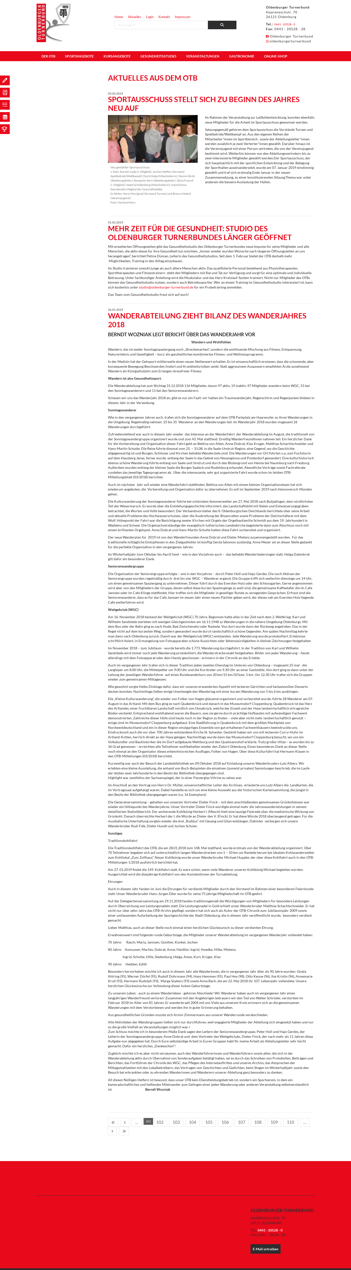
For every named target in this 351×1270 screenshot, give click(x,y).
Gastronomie (241, 56)
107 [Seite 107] (188, 1121)
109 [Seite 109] (207, 1121)
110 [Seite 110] (216, 1121)
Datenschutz (287, 1264)
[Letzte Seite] (237, 1121)
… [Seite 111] (224, 1121)
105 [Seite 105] (170, 1121)
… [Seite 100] (125, 1121)
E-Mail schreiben (265, 1238)
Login (150, 17)
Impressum (182, 17)
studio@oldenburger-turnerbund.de (166, 287)
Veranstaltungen (202, 56)
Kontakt (164, 17)
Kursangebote (117, 56)
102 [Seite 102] (142, 1121)
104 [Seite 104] (160, 1121)
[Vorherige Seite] (119, 1121)
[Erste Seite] (112, 1121)
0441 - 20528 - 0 (288, 24)
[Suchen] (222, 25)
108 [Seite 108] (197, 1121)
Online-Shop (275, 56)
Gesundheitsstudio (158, 56)
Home (119, 17)
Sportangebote (79, 56)
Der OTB (48, 56)
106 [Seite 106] (179, 1121)
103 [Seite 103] (151, 1121)
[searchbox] (161, 25)
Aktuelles (134, 17)
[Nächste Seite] (230, 1121)
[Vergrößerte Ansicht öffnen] (153, 139)
